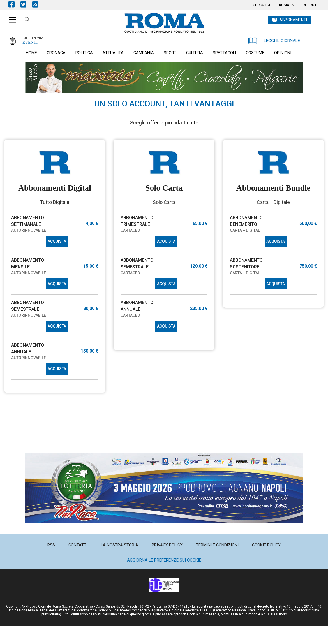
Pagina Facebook (14, 4)
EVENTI (30, 42)
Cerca (27, 20)
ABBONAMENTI (293, 20)
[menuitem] (262, 5)
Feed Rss (38, 4)
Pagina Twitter (26, 4)
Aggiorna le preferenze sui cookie (164, 560)
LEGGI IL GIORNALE (274, 40)
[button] (10, 17)
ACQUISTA (57, 241)
